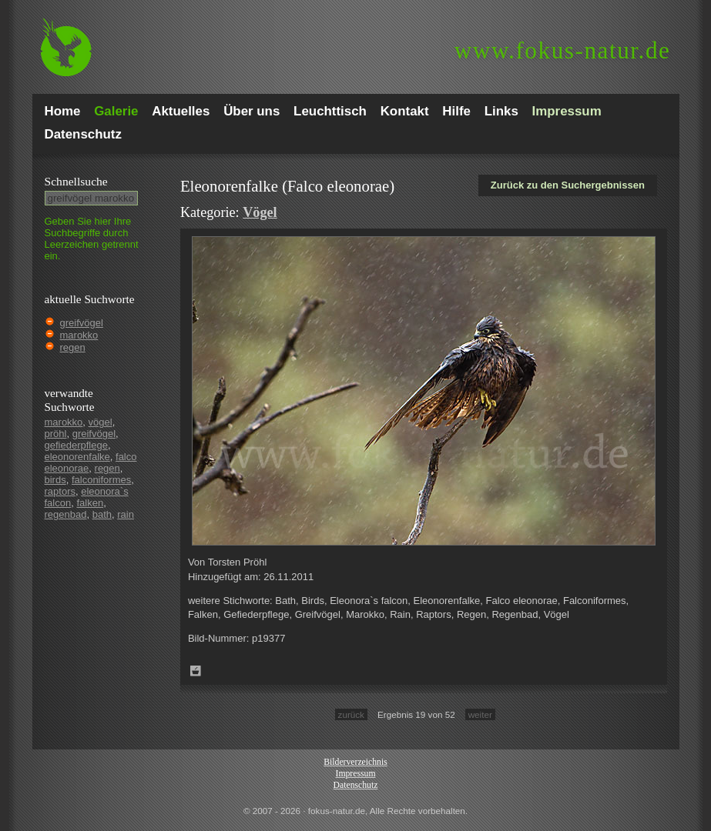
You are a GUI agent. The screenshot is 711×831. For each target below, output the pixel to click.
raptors (60, 491)
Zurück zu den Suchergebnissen (568, 185)
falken (89, 503)
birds (55, 480)
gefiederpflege (76, 445)
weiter (480, 714)
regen (73, 347)
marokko (79, 335)
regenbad (66, 514)
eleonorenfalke (77, 456)
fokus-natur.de (562, 50)
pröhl (56, 433)
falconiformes (101, 480)
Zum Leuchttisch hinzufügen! (195, 671)
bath (102, 514)
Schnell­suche (76, 181)
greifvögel (81, 323)
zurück (351, 714)
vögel (100, 422)
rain (125, 514)
